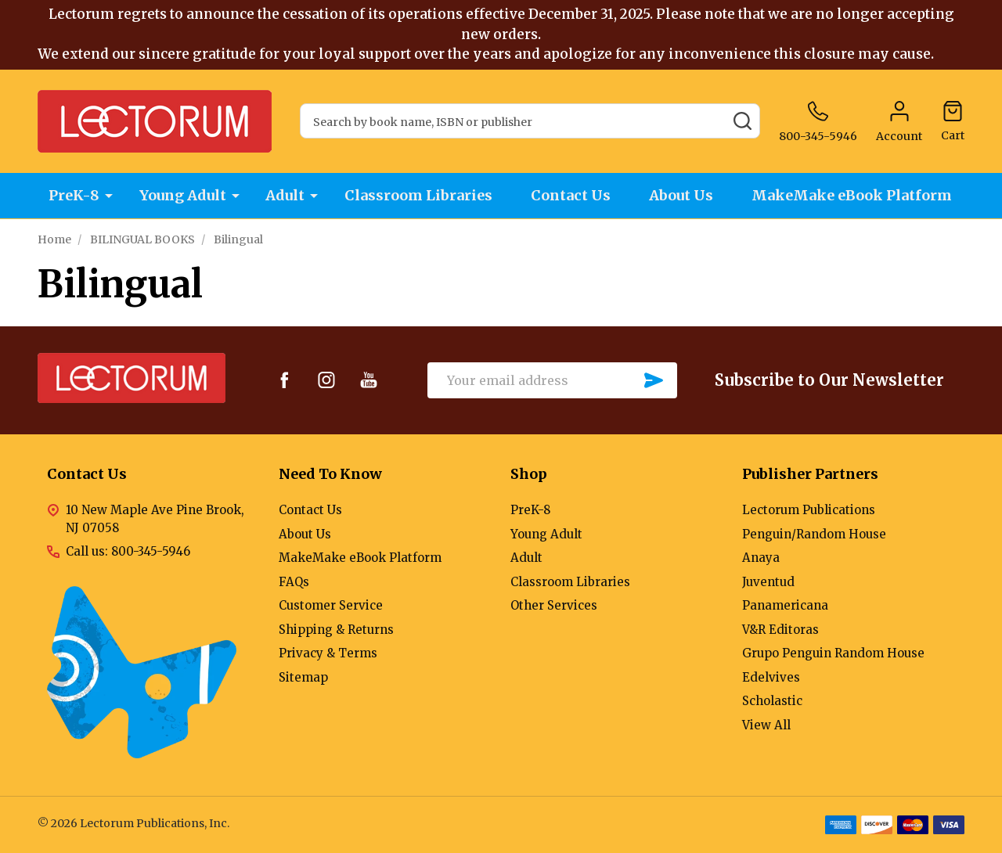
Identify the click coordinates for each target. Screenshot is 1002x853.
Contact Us (571, 196)
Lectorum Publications (808, 509)
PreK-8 (72, 196)
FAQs (294, 581)
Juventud (768, 581)
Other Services (553, 605)
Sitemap (303, 677)
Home (54, 239)
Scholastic (772, 700)
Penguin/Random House (814, 534)
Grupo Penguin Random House (833, 653)
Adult (284, 196)
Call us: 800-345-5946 (128, 551)
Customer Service (331, 605)
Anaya (761, 557)
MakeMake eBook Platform (855, 196)
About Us (683, 196)
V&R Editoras (780, 629)
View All (766, 725)
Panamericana (785, 605)
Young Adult (181, 196)
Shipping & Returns (336, 629)
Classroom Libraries (418, 196)
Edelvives (771, 677)
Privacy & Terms (328, 653)
